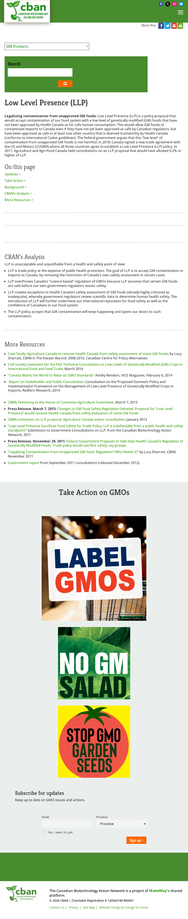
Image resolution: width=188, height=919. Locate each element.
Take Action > (15, 181)
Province (102, 817)
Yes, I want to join (57, 832)
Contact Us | (58, 907)
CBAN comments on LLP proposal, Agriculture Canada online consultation (66, 419)
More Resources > (19, 200)
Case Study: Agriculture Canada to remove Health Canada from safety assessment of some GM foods (88, 353)
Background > (16, 187)
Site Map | (90, 907)
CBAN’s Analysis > (18, 193)
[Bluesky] (181, 4)
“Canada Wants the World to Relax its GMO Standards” (51, 375)
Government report (24, 462)
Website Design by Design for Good (123, 907)
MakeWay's (159, 890)
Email (45, 817)
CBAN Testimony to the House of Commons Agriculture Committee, (61, 402)
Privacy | (75, 907)
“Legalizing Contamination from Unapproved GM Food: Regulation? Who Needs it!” (73, 452)
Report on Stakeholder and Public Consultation (46, 381)
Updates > (13, 174)
